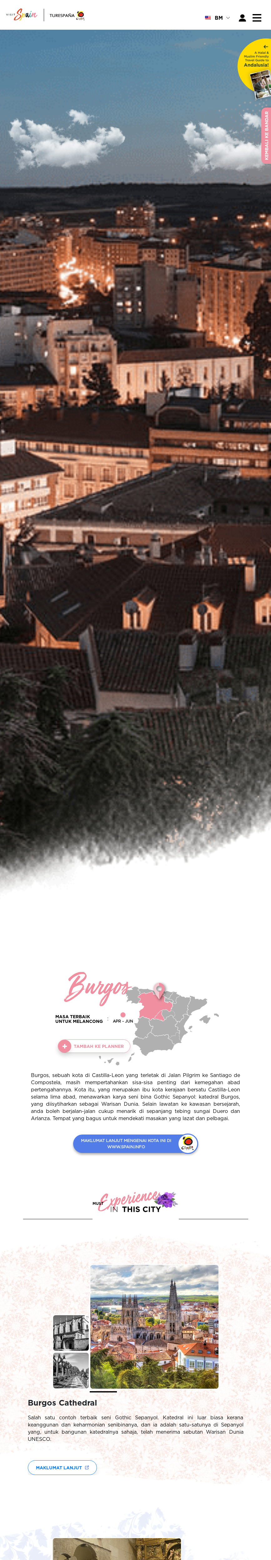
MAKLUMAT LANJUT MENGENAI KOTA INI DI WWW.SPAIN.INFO (126, 1143)
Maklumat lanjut (59, 1467)
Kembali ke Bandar (266, 135)
